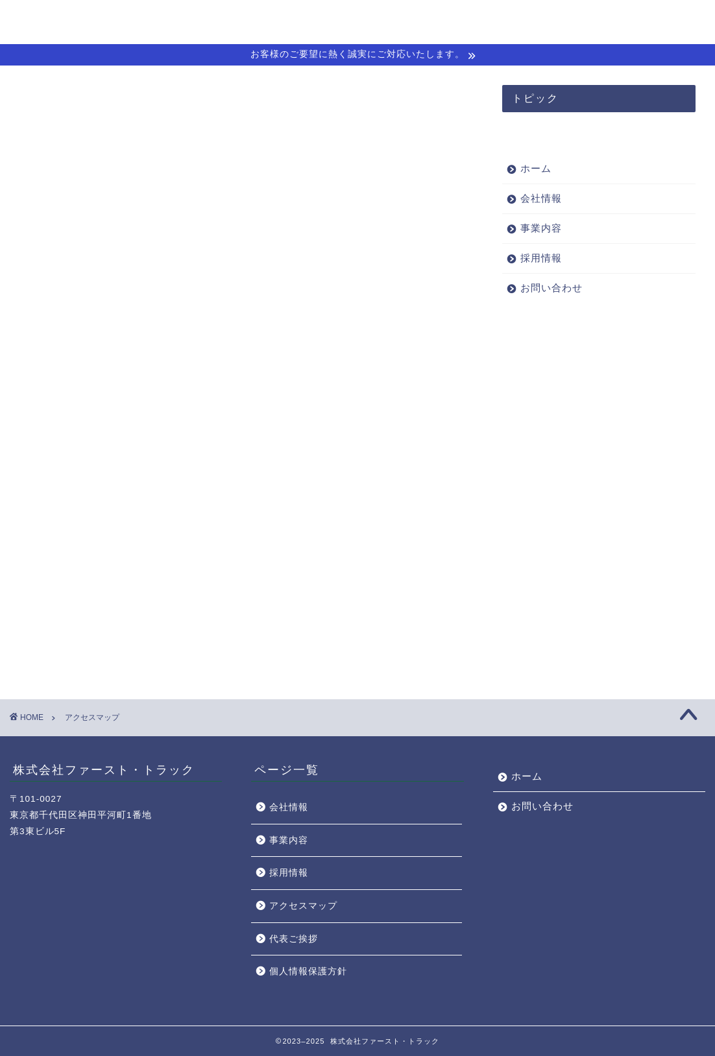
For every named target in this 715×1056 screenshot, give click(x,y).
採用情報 (590, 20)
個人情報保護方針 (308, 971)
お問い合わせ (661, 20)
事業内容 (529, 20)
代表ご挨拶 (293, 939)
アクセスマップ (303, 906)
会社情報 (468, 20)
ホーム (412, 20)
